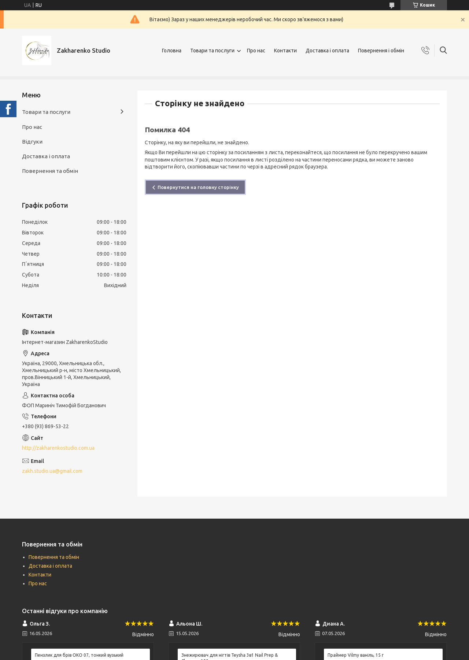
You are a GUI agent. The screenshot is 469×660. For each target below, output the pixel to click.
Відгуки (32, 141)
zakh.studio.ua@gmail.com (52, 471)
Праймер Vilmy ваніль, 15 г (356, 655)
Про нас (256, 50)
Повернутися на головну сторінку (198, 187)
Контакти (285, 50)
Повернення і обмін (381, 50)
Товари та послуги (212, 50)
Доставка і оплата (327, 50)
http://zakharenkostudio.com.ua (58, 448)
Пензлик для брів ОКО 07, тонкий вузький (79, 655)
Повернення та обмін (50, 171)
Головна (171, 50)
